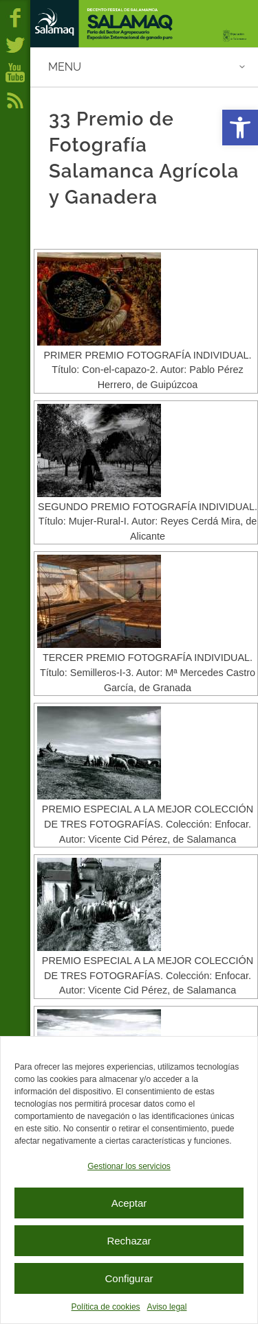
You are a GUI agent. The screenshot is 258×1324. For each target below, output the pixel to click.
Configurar (129, 1278)
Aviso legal (167, 1307)
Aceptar (129, 1203)
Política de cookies (106, 1307)
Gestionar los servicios (129, 1166)
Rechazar (129, 1241)
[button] (240, 127)
